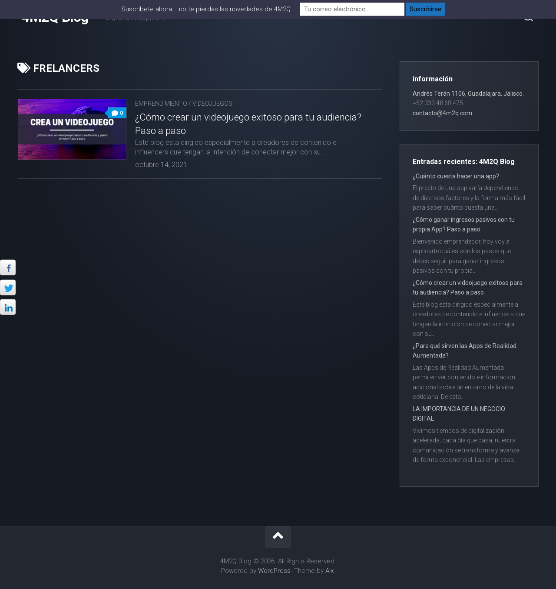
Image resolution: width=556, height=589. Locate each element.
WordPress (274, 571)
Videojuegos (212, 103)
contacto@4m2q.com (442, 113)
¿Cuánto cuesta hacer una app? (456, 176)
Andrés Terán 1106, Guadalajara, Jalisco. (468, 93)
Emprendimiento (161, 103)
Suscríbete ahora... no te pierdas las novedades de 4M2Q (206, 9)
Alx (329, 571)
